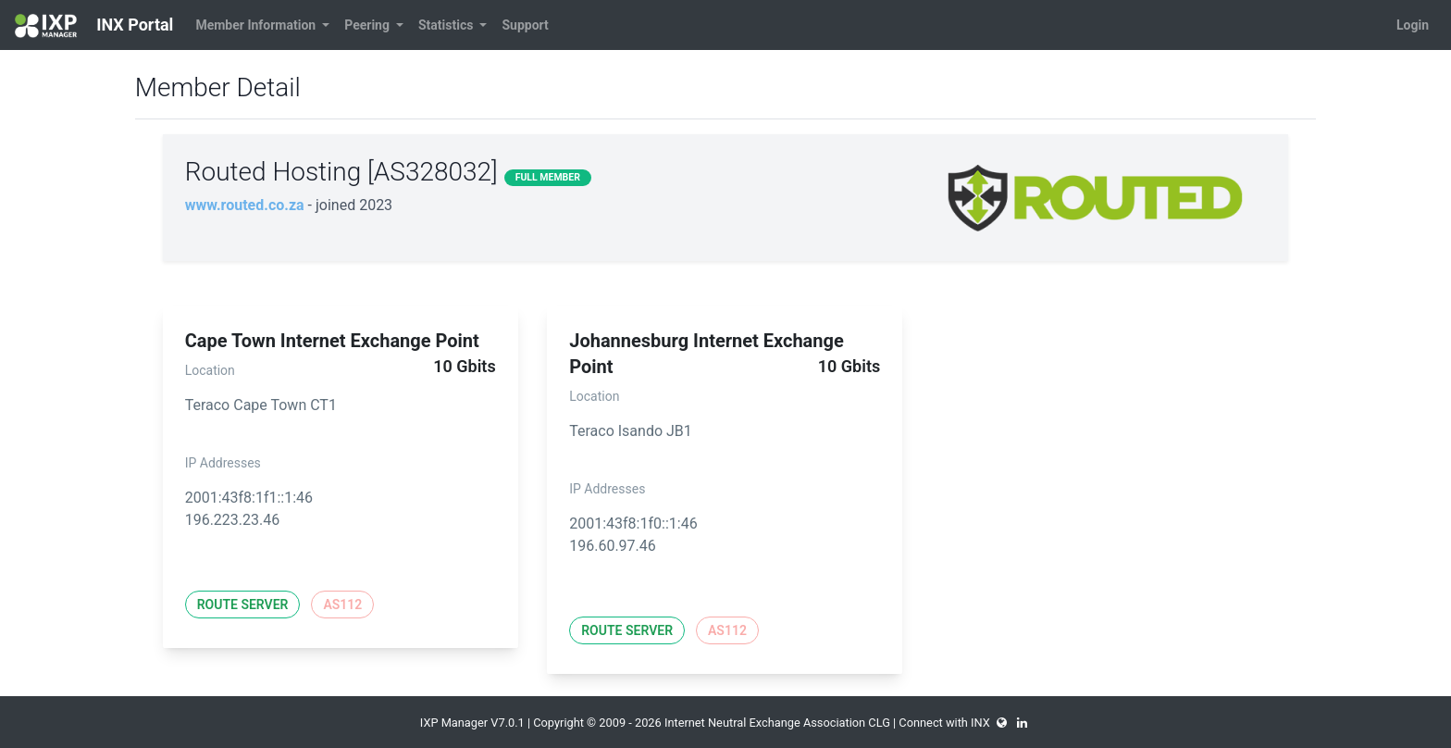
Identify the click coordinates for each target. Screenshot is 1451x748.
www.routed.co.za (244, 205)
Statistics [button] (447, 25)
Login (1412, 25)
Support (525, 25)
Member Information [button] (256, 25)
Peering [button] (368, 25)
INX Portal (94, 26)
